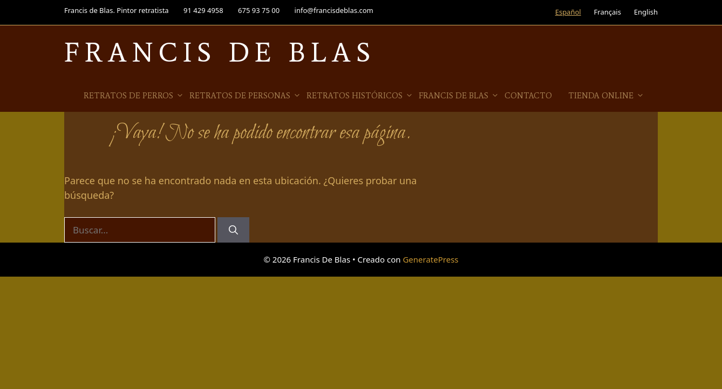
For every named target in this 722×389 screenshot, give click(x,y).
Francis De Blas (220, 52)
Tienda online (606, 95)
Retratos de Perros (134, 95)
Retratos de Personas (245, 95)
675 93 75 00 (259, 10)
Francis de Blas (459, 95)
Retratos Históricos (359, 95)
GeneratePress (430, 259)
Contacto (528, 95)
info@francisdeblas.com (334, 10)
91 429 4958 (203, 10)
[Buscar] (233, 230)
